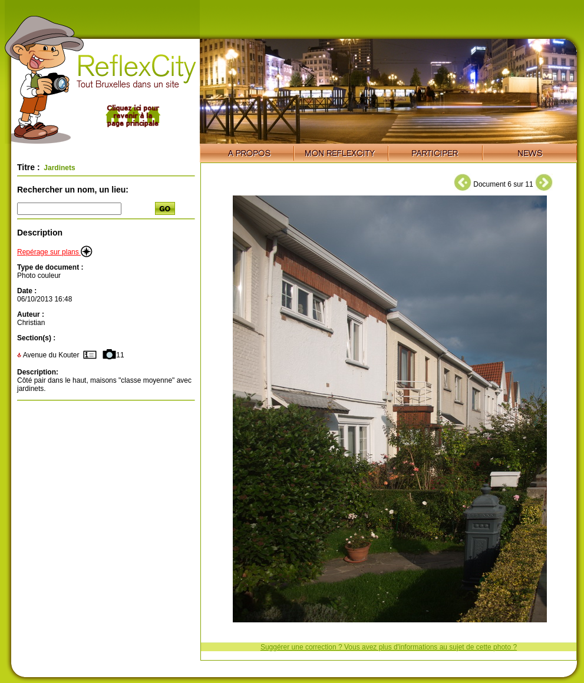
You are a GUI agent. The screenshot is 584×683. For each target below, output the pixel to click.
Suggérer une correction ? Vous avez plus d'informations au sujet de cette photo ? (388, 647)
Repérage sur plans (55, 252)
